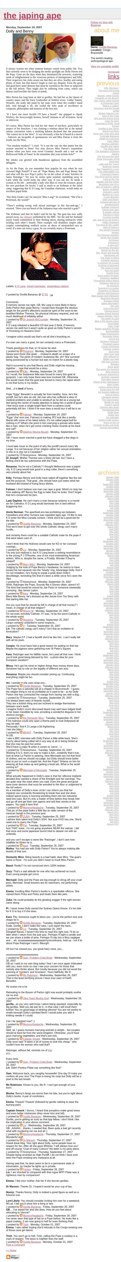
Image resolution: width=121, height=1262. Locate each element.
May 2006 (114, 503)
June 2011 (114, 648)
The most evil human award (108, 91)
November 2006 (111, 517)
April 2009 (114, 586)
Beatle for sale (111, 402)
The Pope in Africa (109, 258)
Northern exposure (109, 341)
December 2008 (111, 577)
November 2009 (111, 603)
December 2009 (111, 605)
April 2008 (114, 558)
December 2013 (111, 719)
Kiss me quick (112, 270)
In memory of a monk (108, 263)
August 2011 (113, 653)
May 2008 (114, 560)
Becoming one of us (109, 184)
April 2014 (114, 729)
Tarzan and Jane (110, 209)
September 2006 (111, 513)
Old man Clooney (110, 361)
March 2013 (113, 698)
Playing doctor (112, 311)
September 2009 (111, 598)
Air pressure (113, 285)
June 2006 (114, 506)
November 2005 (111, 489)
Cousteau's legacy (109, 174)
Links (113, 76)
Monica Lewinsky (110, 144)
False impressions (110, 334)
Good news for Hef (109, 389)
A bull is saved (111, 405)
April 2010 (114, 615)
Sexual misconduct (109, 427)
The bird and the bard (108, 156)
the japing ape (32, 15)
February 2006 (112, 496)
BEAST (27, 732)
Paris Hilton (113, 141)
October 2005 (112, 487)
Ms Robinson (30, 975)
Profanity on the (107, 98)
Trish (26, 1224)
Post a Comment (15, 1244)
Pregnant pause (111, 344)
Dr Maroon (29, 1140)
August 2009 (113, 596)
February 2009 (112, 582)
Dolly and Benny (110, 199)
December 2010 (111, 634)
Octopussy (113, 242)
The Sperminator (110, 399)
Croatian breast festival (107, 313)
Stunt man (114, 351)
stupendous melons (58, 286)
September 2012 (111, 684)
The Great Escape (110, 268)
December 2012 (111, 691)
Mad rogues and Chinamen (105, 296)
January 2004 (112, 477)
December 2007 (111, 548)
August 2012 (113, 681)
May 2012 (114, 674)
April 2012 (114, 672)
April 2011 (114, 643)
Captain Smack (31, 1039)
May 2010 (114, 617)
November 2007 (111, 546)
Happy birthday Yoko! (108, 316)
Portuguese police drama (106, 280)
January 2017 (112, 807)
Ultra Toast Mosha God (36, 998)
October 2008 (112, 572)
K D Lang (20, 286)
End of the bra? (111, 308)
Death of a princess (109, 138)
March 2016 (113, 784)
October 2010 (112, 629)
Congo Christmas (110, 346)
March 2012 (113, 670)
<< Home (11, 1250)
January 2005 (112, 479)
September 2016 (111, 798)
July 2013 (114, 708)
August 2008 (113, 567)
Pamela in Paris (111, 215)
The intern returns (110, 379)
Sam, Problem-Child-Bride (37, 957)
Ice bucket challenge (108, 392)
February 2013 (112, 696)
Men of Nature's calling (107, 187)
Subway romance (110, 207)
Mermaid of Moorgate (35, 770)
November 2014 (111, 746)
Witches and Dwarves (108, 293)
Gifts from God (111, 354)
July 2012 (114, 679)
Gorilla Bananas (32, 524)
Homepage (113, 71)
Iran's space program (108, 275)
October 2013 (112, 715)
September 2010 (111, 627)
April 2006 (114, 501)
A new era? (113, 245)
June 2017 (114, 819)
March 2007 (113, 527)
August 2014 (113, 738)
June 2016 (114, 791)
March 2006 (113, 498)
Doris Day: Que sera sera (106, 133)
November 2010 (111, 632)
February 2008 (112, 553)
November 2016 (111, 803)
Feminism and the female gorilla (106, 109)
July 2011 (114, 651)
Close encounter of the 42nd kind (108, 160)
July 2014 (114, 736)
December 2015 (111, 776)
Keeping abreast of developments (109, 203)
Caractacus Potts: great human (107, 124)
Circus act (114, 339)
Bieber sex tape (111, 359)
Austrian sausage (110, 377)
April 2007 (114, 529)
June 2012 (114, 677)
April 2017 (114, 814)
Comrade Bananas (109, 136)
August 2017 (113, 824)
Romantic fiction (111, 336)
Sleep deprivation (110, 303)
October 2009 (112, 601)
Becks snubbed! (111, 189)
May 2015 (114, 760)
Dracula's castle (111, 192)
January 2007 (112, 522)
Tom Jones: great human (106, 100)
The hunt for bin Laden (107, 225)
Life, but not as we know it (106, 220)
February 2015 (112, 753)
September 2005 (111, 484)
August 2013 (113, 710)
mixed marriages (36, 286)
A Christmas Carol (110, 103)
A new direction (111, 197)
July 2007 (114, 536)
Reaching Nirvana (110, 298)
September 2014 (111, 741)
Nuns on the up (111, 422)
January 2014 (112, 722)
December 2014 (111, 748)
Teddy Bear (113, 412)
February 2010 (112, 610)
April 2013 (114, 700)
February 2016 (112, 781)
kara (25, 593)
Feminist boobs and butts (106, 425)
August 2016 (113, 795)
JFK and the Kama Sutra (106, 118)
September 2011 (111, 655)
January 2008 (112, 551)
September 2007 (111, 541)
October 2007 (112, 544)
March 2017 (113, 812)
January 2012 (112, 665)
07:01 (45, 294)
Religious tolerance (109, 283)
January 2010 (112, 608)
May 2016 (114, 788)
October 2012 (112, 686)
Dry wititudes (112, 417)
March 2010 (113, 613)
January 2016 (112, 779)
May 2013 (114, 703)
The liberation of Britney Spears (107, 152)
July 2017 (114, 822)
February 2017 (112, 810)
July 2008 (114, 565)
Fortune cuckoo (111, 349)
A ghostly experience (108, 374)
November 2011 (111, 660)
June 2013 (114, 705)
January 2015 (112, 750)
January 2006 (112, 494)
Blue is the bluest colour (107, 321)
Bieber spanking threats (107, 329)
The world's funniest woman (109, 231)
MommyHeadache (33, 807)
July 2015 (114, 765)
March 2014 (113, 727)
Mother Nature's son (108, 113)
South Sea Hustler (110, 237)
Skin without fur (111, 356)
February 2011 (112, 639)
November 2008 (111, 575)
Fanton (27, 1169)
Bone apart (113, 367)
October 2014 (112, 743)
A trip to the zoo (111, 179)
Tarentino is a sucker (108, 288)
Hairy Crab (113, 326)
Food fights (113, 323)
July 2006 (114, 508)
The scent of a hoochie (107, 369)
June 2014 (114, 734)
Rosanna (28, 351)
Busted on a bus (111, 194)
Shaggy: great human (108, 95)
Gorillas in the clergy (108, 128)
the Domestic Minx (33, 718)
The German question (108, 235)
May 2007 (114, 532)
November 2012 (111, 689)
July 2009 (114, 594)
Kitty (25, 371)
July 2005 (114, 482)
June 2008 (114, 563)
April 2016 (114, 786)
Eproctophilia (112, 331)
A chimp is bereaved (108, 265)
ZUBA (26, 816)
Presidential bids (110, 410)
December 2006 (111, 520)
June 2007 (114, 534)
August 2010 (113, 624)
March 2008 (113, 556)
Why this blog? (111, 88)
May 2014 (114, 731)
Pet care (114, 306)
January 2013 (112, 693)
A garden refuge (111, 212)
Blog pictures (112, 372)
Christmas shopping (109, 247)
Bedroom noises (111, 166)
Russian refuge (111, 301)
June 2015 (114, 762)
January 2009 (112, 579)
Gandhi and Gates (110, 146)
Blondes (115, 364)
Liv (24, 549)
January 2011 (112, 636)
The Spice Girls (111, 149)
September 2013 (111, 712)
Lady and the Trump (109, 164)
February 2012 (112, 667)
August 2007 (113, 539)
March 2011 (113, 641)
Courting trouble (111, 217)
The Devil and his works (107, 176)
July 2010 (114, 622)
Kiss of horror (112, 394)
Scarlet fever (112, 273)
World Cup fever (111, 131)
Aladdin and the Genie (107, 182)
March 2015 (113, 755)
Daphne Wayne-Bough (35, 432)
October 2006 (112, 515)
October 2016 (112, 800)
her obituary (26, 217)
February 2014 (112, 724)
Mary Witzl (29, 564)
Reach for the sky (110, 250)
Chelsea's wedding (109, 278)
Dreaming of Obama (108, 291)
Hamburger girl (111, 255)
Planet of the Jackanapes (106, 382)
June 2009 (114, 591)
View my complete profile (105, 66)
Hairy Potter (113, 384)
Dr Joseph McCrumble (35, 319)
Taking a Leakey (111, 106)
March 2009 (113, 584)
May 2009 (114, 589)
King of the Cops (110, 116)
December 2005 (111, 491)
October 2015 (112, 772)
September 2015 (111, 769)
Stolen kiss (113, 415)
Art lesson (114, 240)
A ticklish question (110, 260)
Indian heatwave (110, 222)
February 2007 (112, 525)
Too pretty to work (110, 318)
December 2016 (111, 805)
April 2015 (114, 757)
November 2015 (111, 774)
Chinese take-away (109, 407)
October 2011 (112, 658)
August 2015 (113, 767)
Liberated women (110, 397)
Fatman (27, 414)
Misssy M (28, 611)
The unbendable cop (108, 171)
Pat (25, 825)
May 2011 (114, 646)
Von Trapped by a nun (108, 169)
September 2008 (111, 570)
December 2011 (111, 662)
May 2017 (114, 817)
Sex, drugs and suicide (107, 253)
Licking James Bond (109, 387)
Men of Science (111, 227)
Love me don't (112, 121)
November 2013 (111, 717)
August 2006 (113, 510)
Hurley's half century (108, 420)
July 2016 (114, 793)
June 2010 (114, 620)
